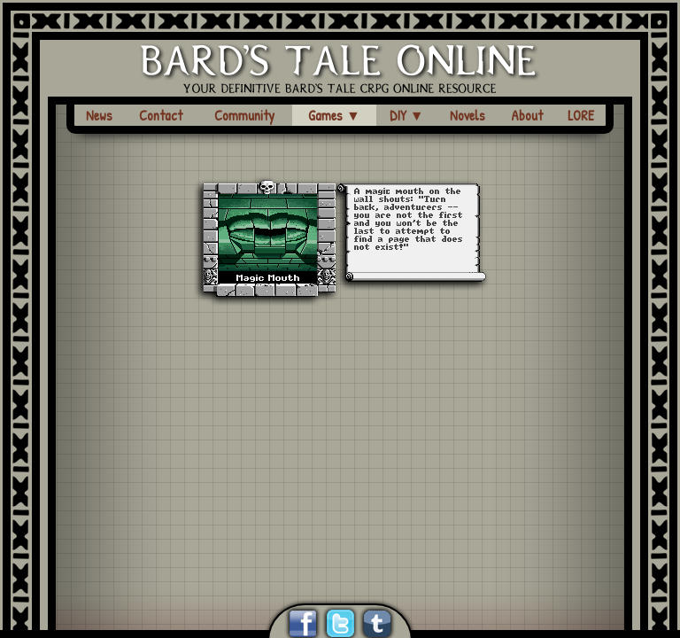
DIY (407, 115)
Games (334, 115)
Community (244, 115)
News (99, 115)
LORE (581, 115)
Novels (467, 115)
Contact (160, 115)
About (527, 115)
